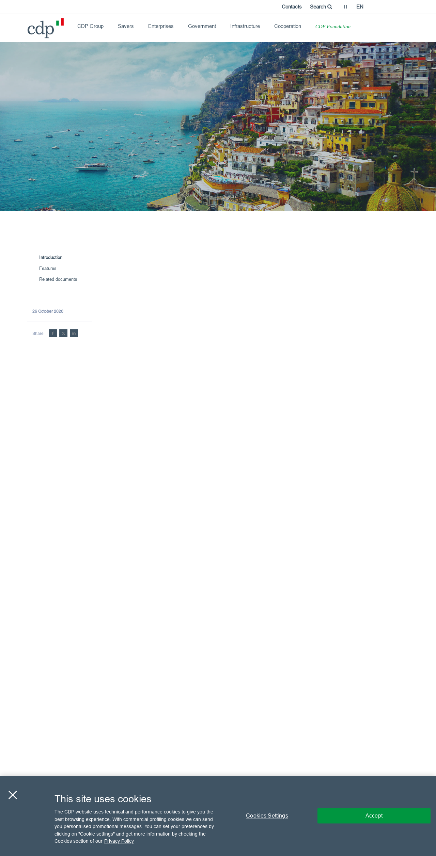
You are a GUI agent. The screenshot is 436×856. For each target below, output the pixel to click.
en (359, 7)
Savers (126, 26)
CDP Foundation (333, 26)
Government (202, 26)
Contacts (292, 7)
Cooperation (287, 26)
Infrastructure (245, 26)
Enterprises (161, 26)
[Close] (12, 795)
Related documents (58, 279)
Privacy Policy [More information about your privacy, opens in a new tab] (119, 841)
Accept (374, 816)
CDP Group (90, 26)
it (346, 7)
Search (321, 7)
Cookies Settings (267, 816)
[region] (218, 816)
